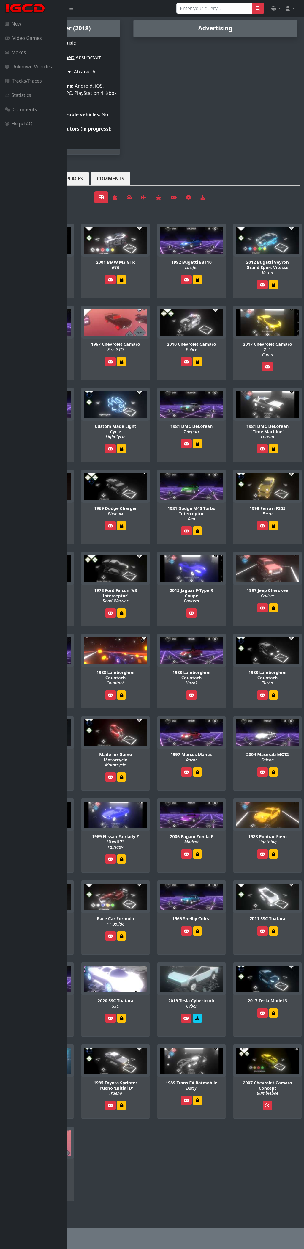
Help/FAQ (19, 123)
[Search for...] (214, 8)
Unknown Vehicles (28, 66)
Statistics (18, 95)
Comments (21, 109)
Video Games (23, 38)
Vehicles (88, 193)
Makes (15, 52)
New (13, 24)
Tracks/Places (23, 81)
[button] (276, 8)
